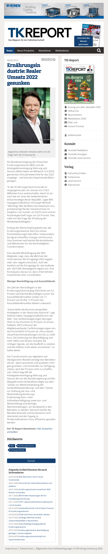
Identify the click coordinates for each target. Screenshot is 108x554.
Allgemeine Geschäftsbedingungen (54, 548)
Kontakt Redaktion (78, 150)
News (9, 50)
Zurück (31, 460)
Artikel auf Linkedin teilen (48, 59)
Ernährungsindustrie (26, 446)
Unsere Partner (76, 126)
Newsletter (45, 50)
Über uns (73, 122)
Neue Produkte (25, 50)
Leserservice (74, 180)
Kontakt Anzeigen (77, 154)
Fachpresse (74, 177)
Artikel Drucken (54, 59)
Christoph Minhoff (17, 450)
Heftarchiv (73, 110)
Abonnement (75, 114)
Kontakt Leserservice (79, 158)
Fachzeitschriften (77, 173)
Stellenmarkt (74, 135)
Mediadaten (62, 50)
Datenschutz (26, 548)
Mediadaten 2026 (77, 118)
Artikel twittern (45, 59)
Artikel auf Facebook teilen (42, 59)
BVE (12, 446)
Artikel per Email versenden (51, 59)
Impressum (74, 184)
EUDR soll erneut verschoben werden (34, 514)
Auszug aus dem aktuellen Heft (84, 107)
